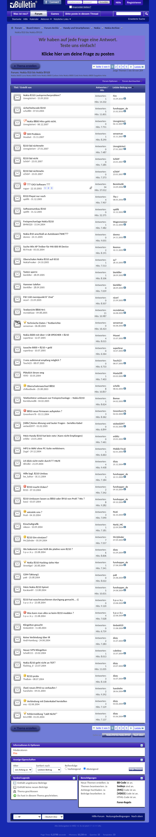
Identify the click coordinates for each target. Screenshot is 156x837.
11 (105, 313)
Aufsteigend (73, 768)
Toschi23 (27, 363)
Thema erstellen (25, 66)
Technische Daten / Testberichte (44, 322)
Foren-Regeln (124, 802)
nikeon (26, 527)
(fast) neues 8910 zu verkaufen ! (40, 687)
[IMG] (120, 789)
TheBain (27, 679)
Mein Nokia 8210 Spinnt (36, 587)
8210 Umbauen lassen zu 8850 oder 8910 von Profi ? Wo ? (54, 498)
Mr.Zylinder (28, 540)
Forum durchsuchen (131, 81)
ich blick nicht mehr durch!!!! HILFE (41, 460)
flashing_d (28, 665)
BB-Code (121, 782)
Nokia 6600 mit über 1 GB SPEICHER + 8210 (46, 334)
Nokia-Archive (112, 27)
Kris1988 (27, 717)
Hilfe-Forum (98, 816)
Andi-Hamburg (30, 640)
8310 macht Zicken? (37, 486)
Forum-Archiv (51, 27)
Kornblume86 (29, 401)
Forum (38, 13)
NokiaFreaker (29, 262)
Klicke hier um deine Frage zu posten (78, 54)
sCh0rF (26, 174)
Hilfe (118, 2)
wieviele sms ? (34, 512)
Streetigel (27, 565)
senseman (28, 326)
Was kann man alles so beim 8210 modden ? (50, 612)
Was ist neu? (20, 13)
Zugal (25, 451)
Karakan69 (28, 590)
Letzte (139, 66)
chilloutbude (29, 389)
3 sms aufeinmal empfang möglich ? (42, 360)
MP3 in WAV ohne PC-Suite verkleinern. (44, 448)
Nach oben (138, 735)
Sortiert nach (43, 765)
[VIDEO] (121, 793)
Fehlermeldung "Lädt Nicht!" (42, 713)
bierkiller (27, 275)
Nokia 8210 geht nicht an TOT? (39, 662)
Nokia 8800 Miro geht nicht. (41, 121)
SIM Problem (34, 133)
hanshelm (28, 690)
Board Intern (33, 27)
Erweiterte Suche (136, 19)
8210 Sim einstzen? (37, 537)
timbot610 (28, 628)
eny (25, 704)
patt (25, 577)
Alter (15, 765)
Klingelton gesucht (33, 624)
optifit (26, 199)
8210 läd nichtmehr (33, 145)
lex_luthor (28, 476)
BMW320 (27, 224)
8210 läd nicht (30, 158)
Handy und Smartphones (76, 27)
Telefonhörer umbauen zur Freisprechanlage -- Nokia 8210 (54, 397)
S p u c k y (28, 552)
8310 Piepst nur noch (34, 196)
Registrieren (134, 2)
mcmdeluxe (28, 312)
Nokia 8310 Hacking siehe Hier (43, 562)
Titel (16, 87)
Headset (27, 137)
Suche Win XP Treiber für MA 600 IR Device (45, 246)
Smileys (121, 786)
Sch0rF (26, 161)
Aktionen (45, 19)
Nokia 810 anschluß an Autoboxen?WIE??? (45, 233)
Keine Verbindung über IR (36, 637)
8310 (25, 490)
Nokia (97, 27)
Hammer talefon (31, 284)
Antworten (101, 87)
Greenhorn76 (29, 414)
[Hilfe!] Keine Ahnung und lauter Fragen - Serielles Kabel (52, 423)
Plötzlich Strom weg (33, 372)
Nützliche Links (61, 19)
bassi (25, 501)
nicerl (26, 300)
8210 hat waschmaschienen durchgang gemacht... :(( (51, 599)
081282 (27, 464)
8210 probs (33, 676)
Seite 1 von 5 (103, 66)
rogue (26, 188)
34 (105, 187)
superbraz (28, 337)
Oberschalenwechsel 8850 (41, 386)
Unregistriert (29, 98)
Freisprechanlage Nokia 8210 (38, 221)
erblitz (26, 438)
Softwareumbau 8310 (34, 208)
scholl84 (27, 111)
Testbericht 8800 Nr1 (34, 309)
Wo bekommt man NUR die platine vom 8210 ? (48, 549)
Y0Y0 (25, 375)
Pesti (25, 515)
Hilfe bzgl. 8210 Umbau (35, 473)
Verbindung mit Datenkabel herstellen (47, 701)
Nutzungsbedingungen (118, 816)
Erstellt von (25, 87)
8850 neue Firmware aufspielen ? (44, 411)
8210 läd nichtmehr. (33, 170)
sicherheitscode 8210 (34, 107)
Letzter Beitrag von (123, 87)
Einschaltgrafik (30, 523)
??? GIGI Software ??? (38, 184)
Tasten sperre (30, 271)
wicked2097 (29, 426)
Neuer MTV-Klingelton (35, 649)
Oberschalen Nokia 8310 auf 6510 (41, 259)
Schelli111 (28, 653)
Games (55, 13)
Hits (102, 90)
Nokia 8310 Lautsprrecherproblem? (42, 95)
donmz (26, 237)
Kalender (34, 19)
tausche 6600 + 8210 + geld (37, 347)
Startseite (16, 19)
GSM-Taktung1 (31, 574)
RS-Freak (27, 249)
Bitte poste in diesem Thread (81, 13)
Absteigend (90, 768)
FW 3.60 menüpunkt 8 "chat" (38, 296)
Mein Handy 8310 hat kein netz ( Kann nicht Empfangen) (53, 435)
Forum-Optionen (110, 81)
